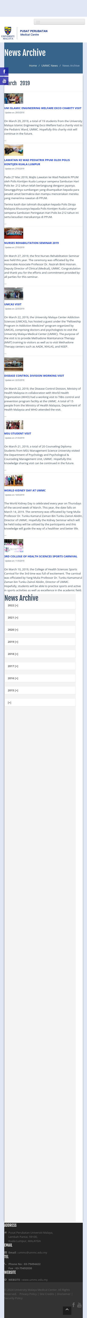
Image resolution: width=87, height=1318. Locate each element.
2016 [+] (13, 678)
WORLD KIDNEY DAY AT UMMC (25, 490)
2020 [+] (13, 629)
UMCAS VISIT (13, 304)
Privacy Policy (28, 1294)
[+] (9, 702)
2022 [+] (13, 605)
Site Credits (47, 1294)
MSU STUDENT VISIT (17, 433)
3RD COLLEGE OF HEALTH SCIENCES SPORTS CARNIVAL (40, 556)
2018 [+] (13, 654)
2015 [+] (13, 690)
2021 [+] (13, 617)
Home (33, 65)
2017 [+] (13, 666)
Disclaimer (64, 1294)
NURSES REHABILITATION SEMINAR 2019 (31, 243)
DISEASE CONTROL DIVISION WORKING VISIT (34, 375)
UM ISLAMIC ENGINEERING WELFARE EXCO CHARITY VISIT (43, 108)
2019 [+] (13, 642)
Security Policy (13, 1298)
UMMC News (49, 65)
